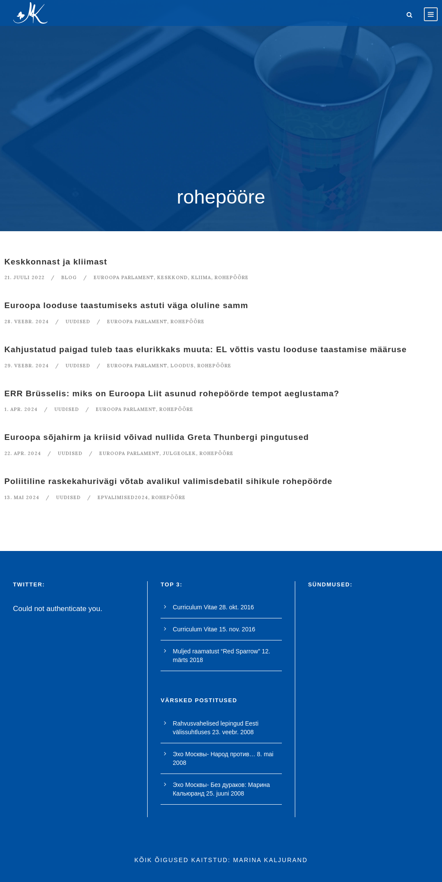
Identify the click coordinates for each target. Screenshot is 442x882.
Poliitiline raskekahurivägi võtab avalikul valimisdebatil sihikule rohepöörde (168, 481)
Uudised (78, 321)
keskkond (172, 277)
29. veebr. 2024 (26, 366)
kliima (201, 277)
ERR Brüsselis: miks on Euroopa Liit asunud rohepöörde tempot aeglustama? (171, 393)
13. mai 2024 (21, 497)
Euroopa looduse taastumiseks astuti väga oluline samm (126, 305)
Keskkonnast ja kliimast (55, 261)
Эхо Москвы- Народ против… (214, 754)
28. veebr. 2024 (26, 321)
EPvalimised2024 (123, 497)
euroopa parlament (124, 277)
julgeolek (179, 453)
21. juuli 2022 (24, 277)
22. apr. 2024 (22, 453)
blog (69, 277)
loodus (182, 366)
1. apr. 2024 (21, 409)
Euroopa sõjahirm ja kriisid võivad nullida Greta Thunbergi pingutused (156, 437)
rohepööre (232, 277)
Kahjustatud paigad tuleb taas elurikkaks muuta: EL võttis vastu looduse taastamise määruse (205, 349)
